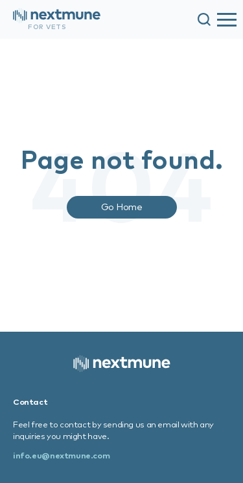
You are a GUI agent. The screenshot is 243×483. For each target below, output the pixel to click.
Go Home (122, 206)
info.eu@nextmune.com (61, 455)
